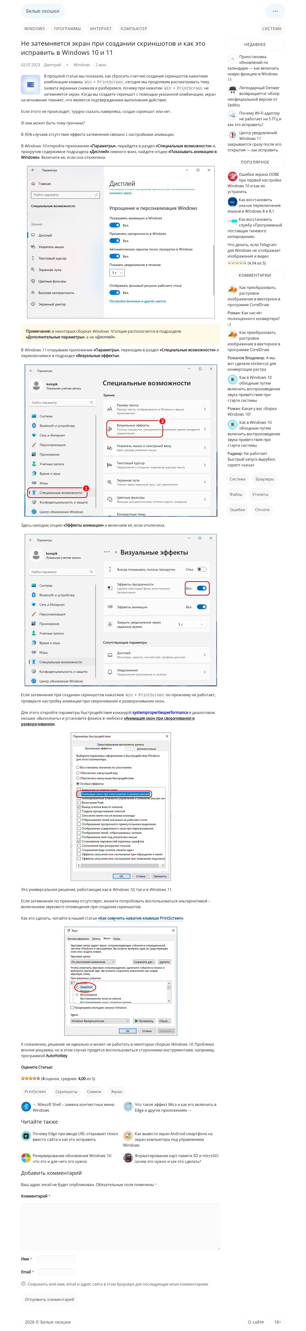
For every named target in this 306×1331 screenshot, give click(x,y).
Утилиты (260, 494)
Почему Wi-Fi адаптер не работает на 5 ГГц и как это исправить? (254, 118)
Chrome (262, 509)
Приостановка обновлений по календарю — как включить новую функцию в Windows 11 (253, 68)
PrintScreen (35, 1090)
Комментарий (35, 1194)
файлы (236, 494)
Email (27, 1270)
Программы (67, 28)
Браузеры (265, 479)
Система (272, 28)
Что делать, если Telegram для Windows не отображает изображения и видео (254, 250)
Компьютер (134, 28)
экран (116, 1090)
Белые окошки (43, 11)
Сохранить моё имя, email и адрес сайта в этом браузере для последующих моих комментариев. (118, 1282)
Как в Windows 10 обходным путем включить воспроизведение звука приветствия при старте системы (254, 389)
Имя (26, 1257)
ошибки (237, 509)
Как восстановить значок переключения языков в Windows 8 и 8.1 (254, 205)
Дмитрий (52, 64)
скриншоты (66, 1090)
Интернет (101, 28)
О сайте (256, 1320)
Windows (34, 28)
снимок (94, 1090)
